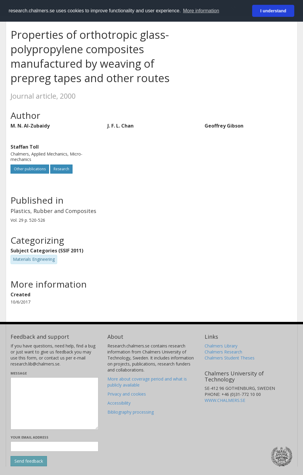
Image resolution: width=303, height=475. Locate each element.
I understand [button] (273, 10)
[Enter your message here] (55, 403)
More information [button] (201, 10)
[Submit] (29, 461)
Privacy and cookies (126, 394)
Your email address (29, 437)
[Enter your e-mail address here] (55, 446)
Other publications (30, 168)
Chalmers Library (221, 346)
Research (61, 168)
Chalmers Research (223, 352)
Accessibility (119, 403)
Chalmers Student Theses (230, 358)
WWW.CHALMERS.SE (225, 400)
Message (19, 373)
